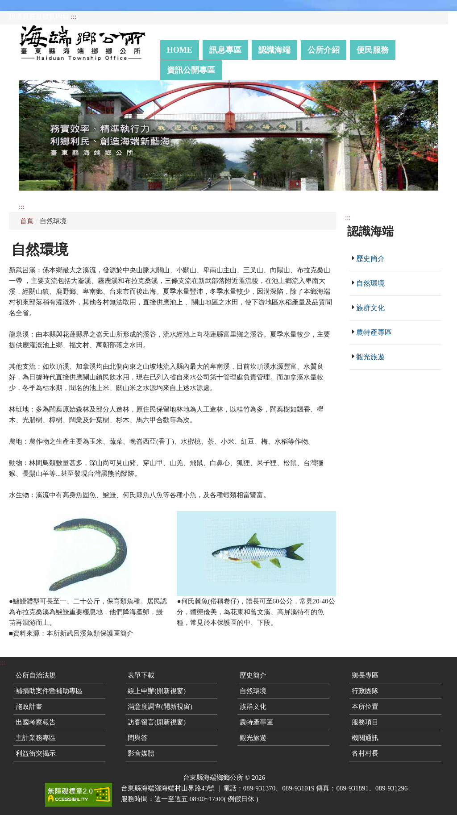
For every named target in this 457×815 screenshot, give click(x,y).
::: (74, 16)
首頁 (26, 221)
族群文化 (370, 308)
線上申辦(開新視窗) (157, 690)
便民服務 (373, 50)
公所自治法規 (36, 675)
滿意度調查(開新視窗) (160, 706)
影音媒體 (141, 753)
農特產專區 (374, 332)
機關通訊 (365, 737)
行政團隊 (365, 690)
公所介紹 (323, 50)
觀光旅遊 (370, 357)
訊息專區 (225, 50)
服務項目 (365, 722)
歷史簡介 (370, 258)
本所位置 (365, 706)
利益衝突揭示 (36, 753)
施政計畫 (29, 706)
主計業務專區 (36, 737)
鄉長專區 (365, 675)
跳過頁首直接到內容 (39, 16)
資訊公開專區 (191, 70)
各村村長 (365, 753)
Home (179, 50)
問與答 (138, 737)
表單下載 (141, 675)
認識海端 (274, 50)
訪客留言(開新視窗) (157, 722)
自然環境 (370, 283)
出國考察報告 (36, 722)
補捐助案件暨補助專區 (49, 690)
